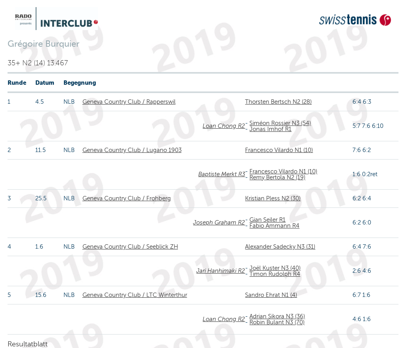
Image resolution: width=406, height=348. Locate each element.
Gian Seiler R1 (267, 220)
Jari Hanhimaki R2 (220, 271)
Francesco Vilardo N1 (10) (279, 150)
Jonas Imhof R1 (270, 129)
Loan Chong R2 (224, 126)
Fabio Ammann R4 (274, 225)
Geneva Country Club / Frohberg (126, 198)
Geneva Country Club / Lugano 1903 (132, 150)
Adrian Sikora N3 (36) (277, 316)
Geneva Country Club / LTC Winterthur (134, 295)
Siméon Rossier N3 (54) (280, 123)
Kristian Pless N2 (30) (273, 198)
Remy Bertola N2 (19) (277, 177)
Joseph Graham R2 (219, 222)
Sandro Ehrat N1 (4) (271, 295)
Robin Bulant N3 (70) (276, 322)
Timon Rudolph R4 (274, 274)
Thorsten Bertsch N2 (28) (278, 102)
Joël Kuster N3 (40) (275, 268)
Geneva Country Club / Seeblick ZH (130, 246)
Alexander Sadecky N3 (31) (280, 246)
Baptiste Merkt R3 (221, 174)
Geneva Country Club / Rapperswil (129, 102)
